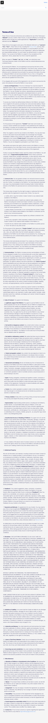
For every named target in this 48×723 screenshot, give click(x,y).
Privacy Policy (33, 46)
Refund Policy (39, 520)
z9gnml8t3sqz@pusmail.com (28, 711)
